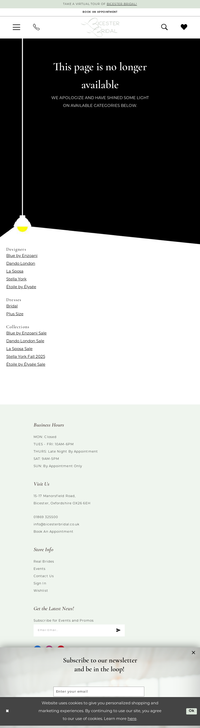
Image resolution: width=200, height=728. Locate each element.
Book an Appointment (53, 533)
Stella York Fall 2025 (25, 358)
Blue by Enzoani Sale (26, 335)
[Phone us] (36, 28)
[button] (16, 28)
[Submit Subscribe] (118, 632)
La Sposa (14, 273)
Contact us (44, 577)
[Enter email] (79, 632)
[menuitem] (16, 28)
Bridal (12, 308)
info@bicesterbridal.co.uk (56, 525)
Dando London (20, 265)
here (132, 721)
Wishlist (41, 592)
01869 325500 (46, 518)
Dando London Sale (25, 342)
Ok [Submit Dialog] (191, 713)
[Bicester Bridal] (100, 28)
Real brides (44, 563)
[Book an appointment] (100, 13)
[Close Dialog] (7, 713)
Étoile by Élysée (21, 288)
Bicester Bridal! (124, 4)
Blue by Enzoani (22, 257)
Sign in (40, 585)
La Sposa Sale (19, 350)
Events (40, 570)
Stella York (16, 280)
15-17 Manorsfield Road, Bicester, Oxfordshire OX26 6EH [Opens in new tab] (62, 501)
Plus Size (14, 315)
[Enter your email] (98, 689)
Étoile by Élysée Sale (25, 366)
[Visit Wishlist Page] (184, 28)
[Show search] (164, 28)
